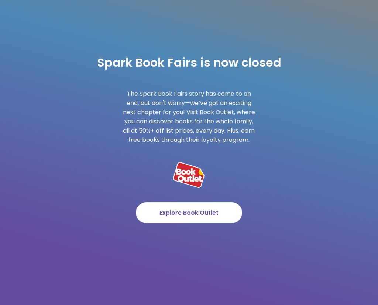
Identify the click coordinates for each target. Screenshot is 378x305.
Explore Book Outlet (189, 212)
